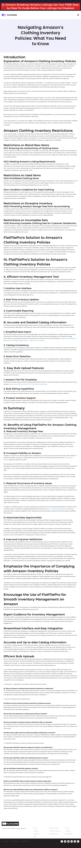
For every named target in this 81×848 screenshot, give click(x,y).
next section (41, 252)
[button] (78, 14)
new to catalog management (57, 509)
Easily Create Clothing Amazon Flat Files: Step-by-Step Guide (28, 384)
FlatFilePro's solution (18, 647)
